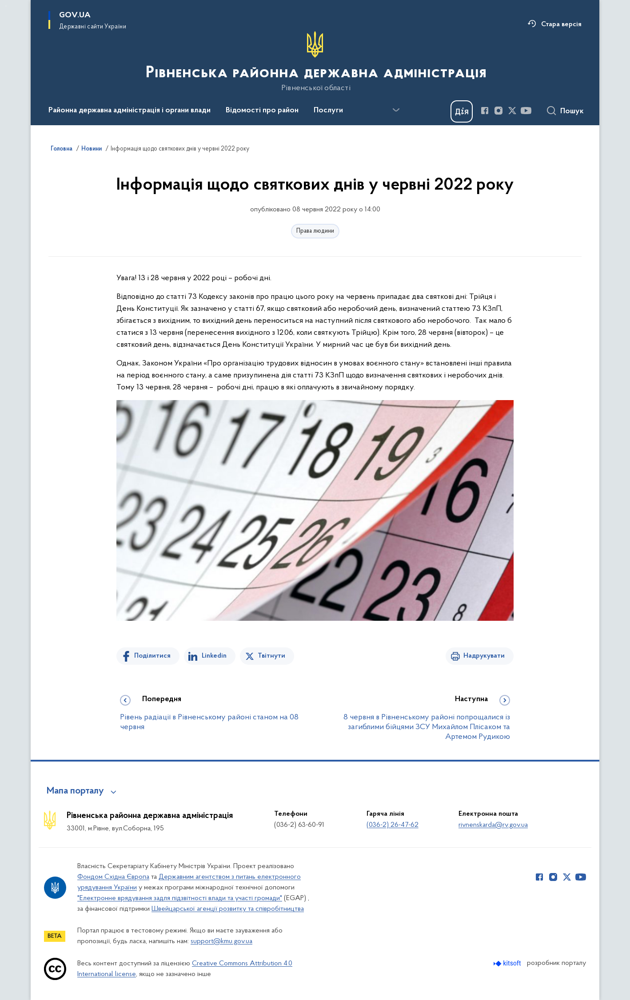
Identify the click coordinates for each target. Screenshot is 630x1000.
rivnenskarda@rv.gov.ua (493, 825)
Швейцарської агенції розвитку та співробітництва (228, 909)
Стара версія (561, 24)
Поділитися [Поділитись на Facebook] (152, 655)
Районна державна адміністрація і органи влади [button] (129, 111)
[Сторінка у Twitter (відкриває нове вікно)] (512, 110)
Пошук (572, 111)
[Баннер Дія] (462, 111)
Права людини (315, 231)
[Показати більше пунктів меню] (396, 110)
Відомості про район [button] (262, 111)
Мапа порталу (75, 791)
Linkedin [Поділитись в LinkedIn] (214, 655)
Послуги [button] (328, 111)
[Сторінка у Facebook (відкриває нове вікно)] (484, 110)
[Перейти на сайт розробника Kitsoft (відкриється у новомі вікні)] (508, 963)
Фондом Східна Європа (113, 877)
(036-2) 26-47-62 (393, 825)
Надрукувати (484, 655)
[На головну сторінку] (315, 61)
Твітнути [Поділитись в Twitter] (271, 655)
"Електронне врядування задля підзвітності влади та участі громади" (179, 898)
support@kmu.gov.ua (221, 941)
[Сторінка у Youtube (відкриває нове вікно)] (526, 110)
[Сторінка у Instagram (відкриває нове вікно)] (498, 110)
